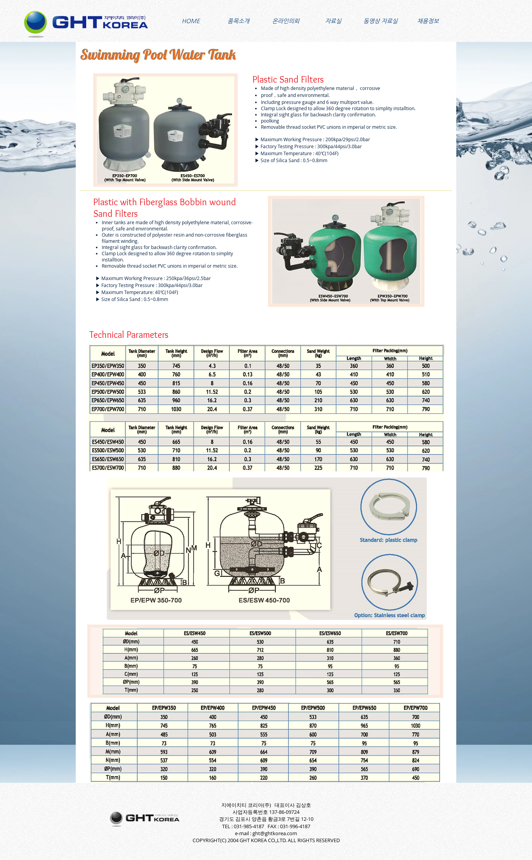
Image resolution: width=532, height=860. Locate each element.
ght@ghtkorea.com (274, 833)
